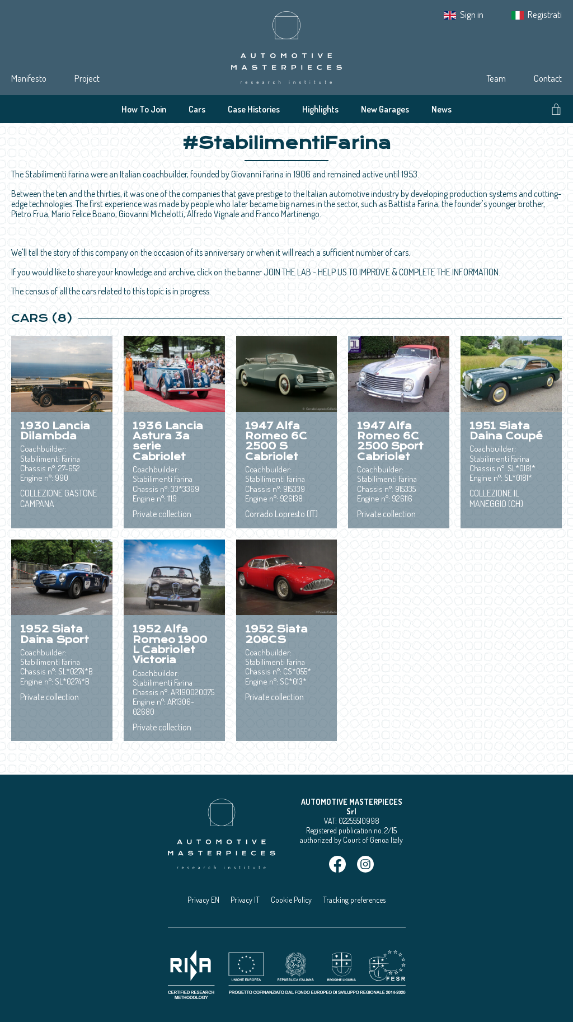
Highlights (320, 109)
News (441, 109)
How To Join (143, 109)
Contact (548, 78)
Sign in (471, 14)
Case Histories (254, 109)
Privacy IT (245, 899)
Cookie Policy (291, 899)
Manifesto (28, 78)
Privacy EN (203, 899)
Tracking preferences (354, 899)
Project (87, 78)
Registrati (545, 14)
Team (496, 78)
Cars (197, 109)
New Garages (385, 109)
